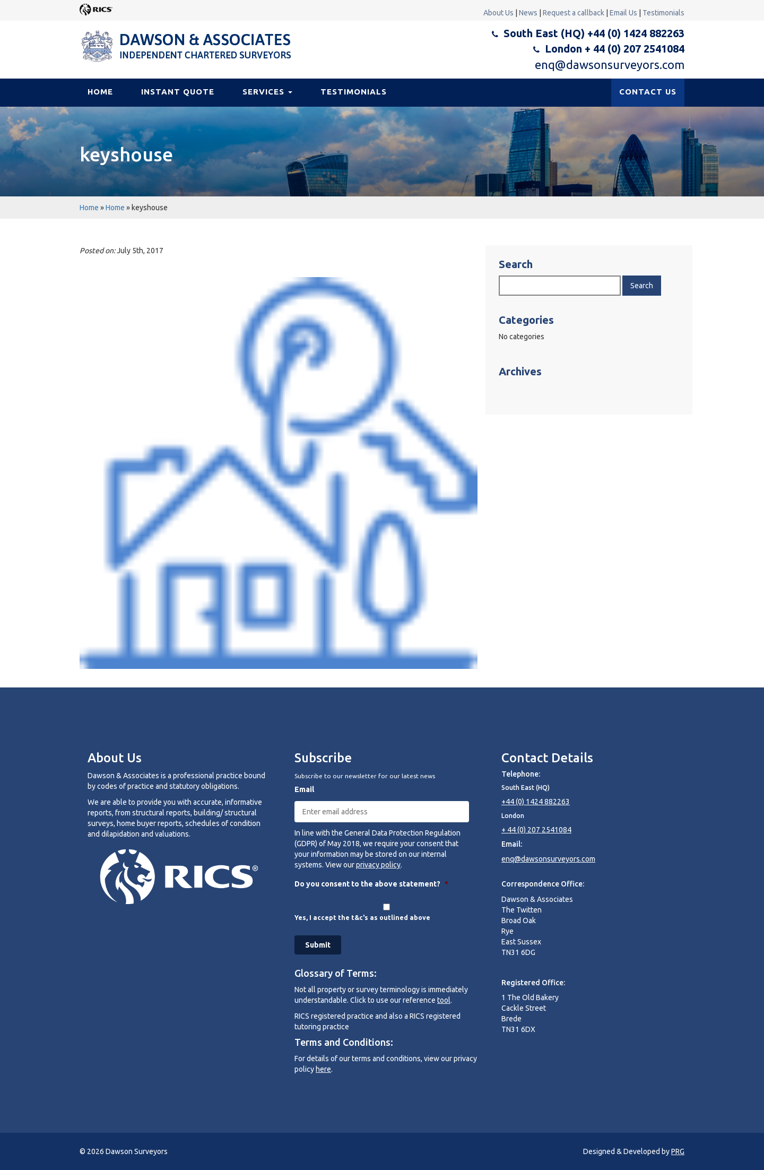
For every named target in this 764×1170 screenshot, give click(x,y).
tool (443, 1000)
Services (267, 91)
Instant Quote (177, 91)
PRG (677, 1151)
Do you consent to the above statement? (371, 884)
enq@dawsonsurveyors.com (609, 64)
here (323, 1069)
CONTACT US (647, 91)
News (528, 12)
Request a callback (573, 12)
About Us (498, 12)
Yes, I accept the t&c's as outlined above (362, 917)
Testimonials (663, 12)
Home (100, 91)
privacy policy (378, 865)
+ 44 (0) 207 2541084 (536, 829)
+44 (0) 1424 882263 (535, 801)
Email (304, 789)
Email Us (623, 12)
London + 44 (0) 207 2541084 (614, 48)
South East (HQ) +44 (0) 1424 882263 (593, 33)
